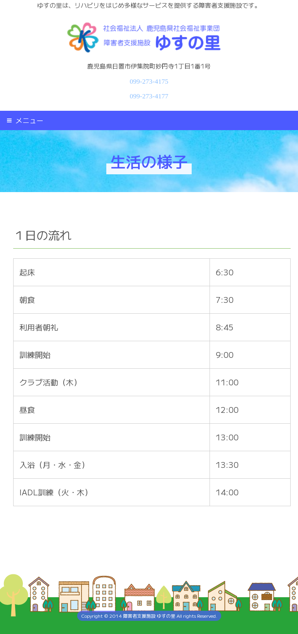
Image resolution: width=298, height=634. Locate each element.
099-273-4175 (149, 81)
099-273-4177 (149, 96)
